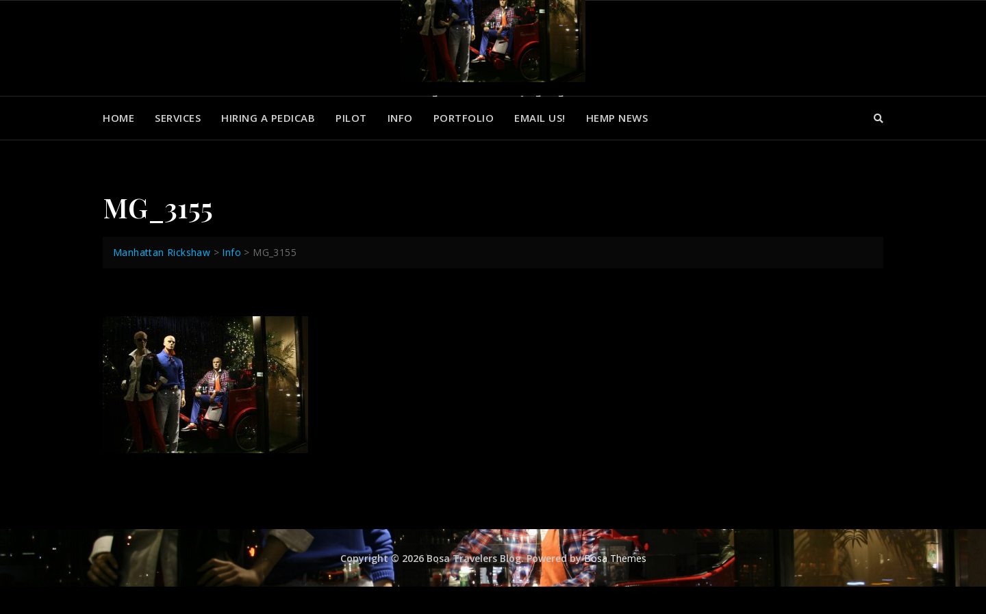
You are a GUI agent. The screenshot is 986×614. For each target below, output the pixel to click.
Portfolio (463, 118)
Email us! (540, 118)
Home (118, 118)
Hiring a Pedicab (268, 118)
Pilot (351, 118)
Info (400, 118)
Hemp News (617, 118)
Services (178, 118)
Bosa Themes (615, 558)
